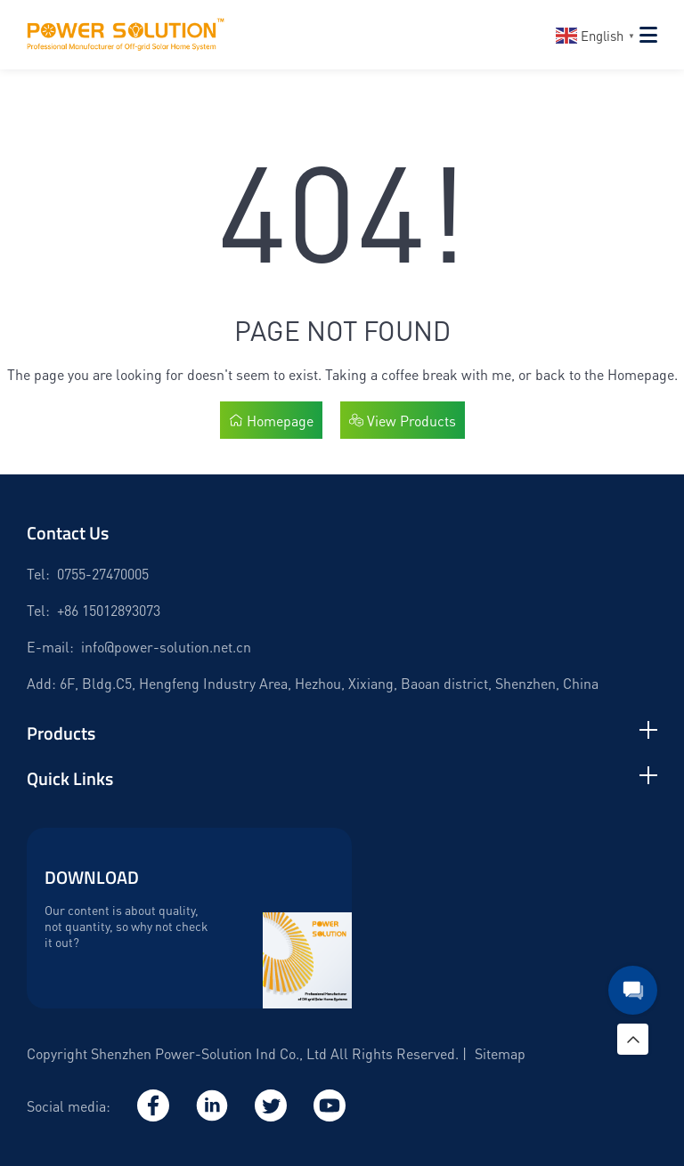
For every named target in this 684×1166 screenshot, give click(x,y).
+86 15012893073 (108, 610)
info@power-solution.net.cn (166, 646)
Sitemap (500, 1053)
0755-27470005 (103, 573)
